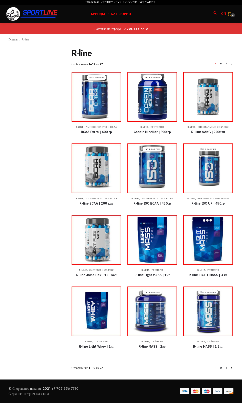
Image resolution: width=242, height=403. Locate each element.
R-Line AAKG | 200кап (208, 132)
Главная (13, 39)
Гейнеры (157, 270)
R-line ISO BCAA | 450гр (152, 203)
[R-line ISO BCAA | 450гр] (152, 168)
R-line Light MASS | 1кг (152, 275)
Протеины (157, 127)
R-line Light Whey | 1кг (96, 346)
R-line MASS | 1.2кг (208, 346)
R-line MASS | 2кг (152, 346)
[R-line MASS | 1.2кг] (208, 311)
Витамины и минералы (213, 198)
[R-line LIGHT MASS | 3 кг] (208, 240)
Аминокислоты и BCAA (101, 127)
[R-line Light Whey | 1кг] (96, 311)
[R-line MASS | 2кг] (152, 311)
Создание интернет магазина (29, 393)
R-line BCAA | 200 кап (96, 203)
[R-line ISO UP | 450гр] (208, 168)
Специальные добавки (213, 127)
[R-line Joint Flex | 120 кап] (96, 240)
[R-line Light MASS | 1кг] (152, 240)
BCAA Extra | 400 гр (96, 132)
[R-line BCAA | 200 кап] (96, 168)
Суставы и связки (101, 270)
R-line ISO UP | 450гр (208, 203)
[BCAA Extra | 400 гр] (96, 97)
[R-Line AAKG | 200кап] (208, 97)
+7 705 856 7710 (135, 29)
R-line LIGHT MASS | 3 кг (208, 275)
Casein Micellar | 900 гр (152, 132)
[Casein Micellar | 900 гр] (152, 97)
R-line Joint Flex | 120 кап (96, 275)
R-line (79, 127)
